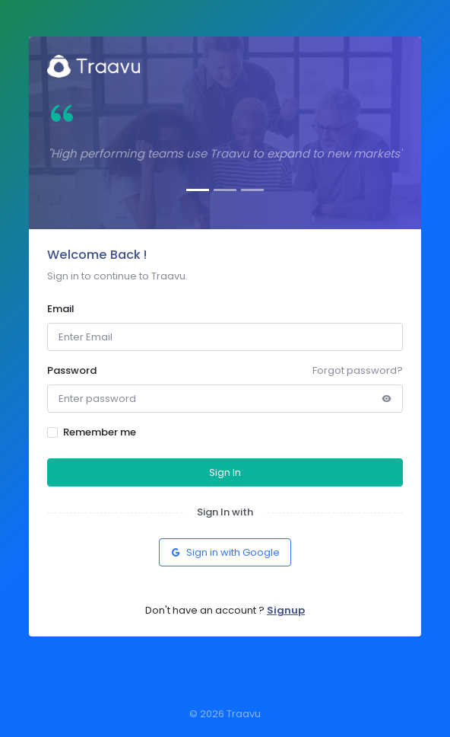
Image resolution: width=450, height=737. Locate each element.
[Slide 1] (197, 190)
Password (72, 370)
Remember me (99, 432)
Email (60, 309)
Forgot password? (357, 370)
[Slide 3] (252, 190)
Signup (286, 610)
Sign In (225, 472)
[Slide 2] (225, 190)
